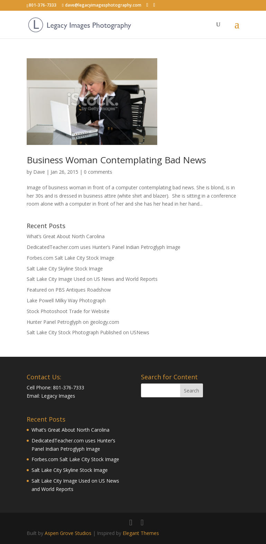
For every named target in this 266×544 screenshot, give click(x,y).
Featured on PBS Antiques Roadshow (69, 289)
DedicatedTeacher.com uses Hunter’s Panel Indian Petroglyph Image (103, 247)
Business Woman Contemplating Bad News (116, 160)
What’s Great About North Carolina (66, 236)
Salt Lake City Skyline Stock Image (65, 268)
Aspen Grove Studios (68, 533)
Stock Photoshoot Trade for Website (68, 311)
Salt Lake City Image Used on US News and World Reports (92, 279)
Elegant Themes (141, 533)
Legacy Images (58, 395)
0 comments (98, 172)
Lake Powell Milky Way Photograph (66, 300)
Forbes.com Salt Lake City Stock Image (70, 257)
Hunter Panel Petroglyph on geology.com (73, 322)
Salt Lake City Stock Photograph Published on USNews (88, 332)
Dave (39, 172)
